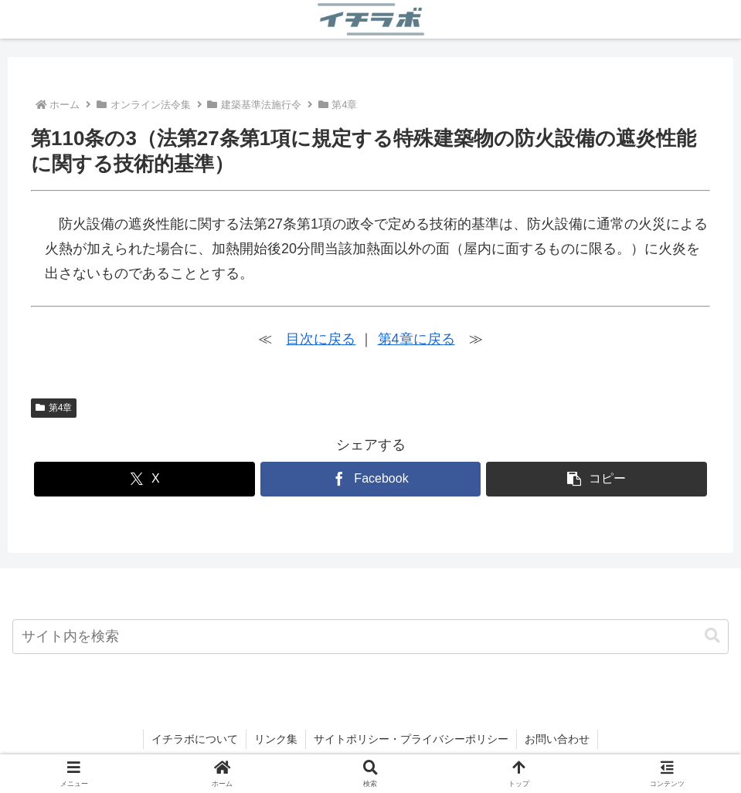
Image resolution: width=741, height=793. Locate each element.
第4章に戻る (416, 339)
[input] (370, 636)
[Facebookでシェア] (370, 479)
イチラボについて (194, 739)
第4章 (54, 407)
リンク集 (275, 739)
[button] (596, 479)
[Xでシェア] (144, 479)
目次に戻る (320, 339)
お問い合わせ (557, 739)
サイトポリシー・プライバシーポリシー (411, 739)
